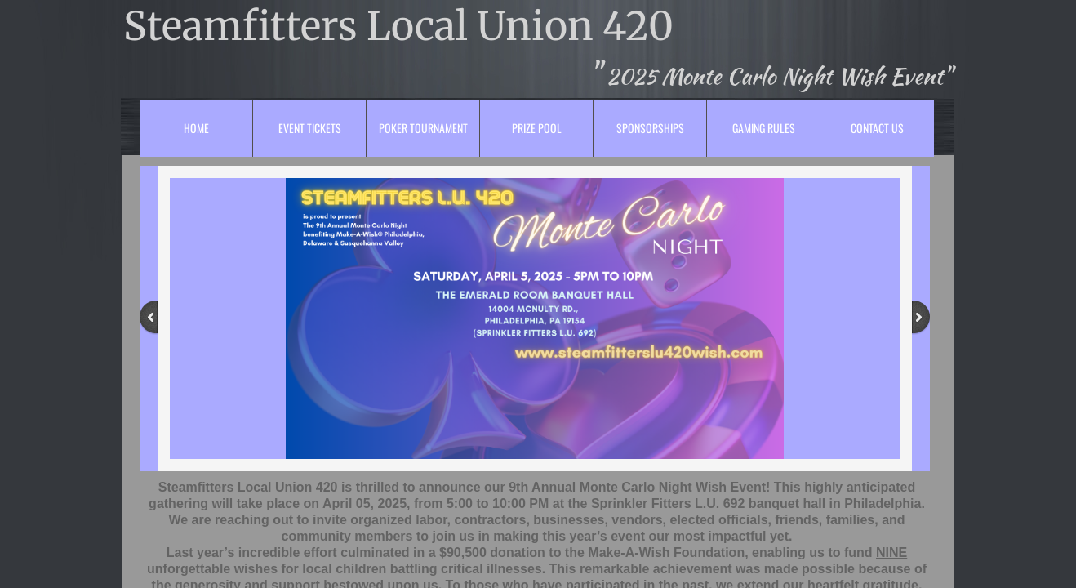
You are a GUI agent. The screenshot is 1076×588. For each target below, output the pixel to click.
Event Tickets (309, 127)
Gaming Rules (763, 127)
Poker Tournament (423, 127)
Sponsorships (650, 127)
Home (196, 127)
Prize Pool (537, 127)
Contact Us (877, 127)
